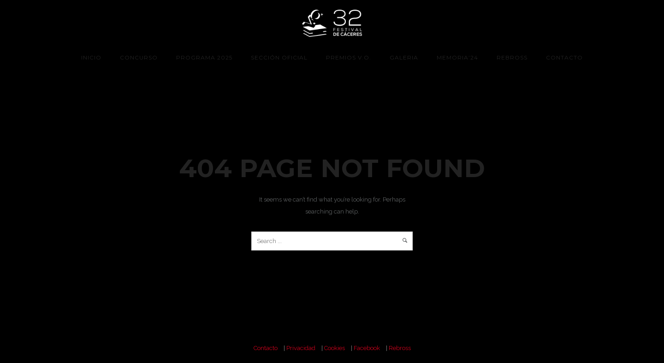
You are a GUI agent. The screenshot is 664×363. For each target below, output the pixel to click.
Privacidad (300, 348)
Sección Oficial (279, 57)
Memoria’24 (457, 57)
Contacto (564, 57)
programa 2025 (204, 57)
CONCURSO (139, 57)
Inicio (91, 57)
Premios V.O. (348, 57)
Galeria (404, 57)
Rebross (512, 57)
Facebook (367, 348)
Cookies (334, 348)
